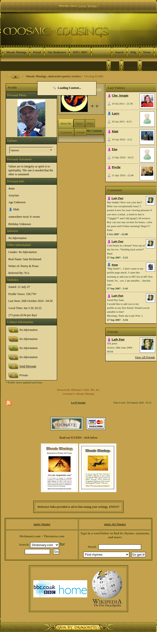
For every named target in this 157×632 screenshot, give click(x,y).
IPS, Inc (95, 389)
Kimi (115, 131)
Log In (82, 5)
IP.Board (75, 389)
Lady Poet (117, 198)
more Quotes (42, 524)
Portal (37, 52)
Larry (116, 113)
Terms (147, 52)
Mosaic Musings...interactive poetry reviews (53, 76)
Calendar (130, 65)
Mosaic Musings (16, 52)
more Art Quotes (115, 524)
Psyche (116, 167)
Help (133, 52)
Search (119, 52)
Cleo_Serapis (120, 95)
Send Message (27, 366)
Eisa (114, 149)
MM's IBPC (80, 52)
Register (92, 5)
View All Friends (145, 357)
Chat (115, 65)
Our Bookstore (57, 52)
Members (149, 65)
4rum (114, 264)
